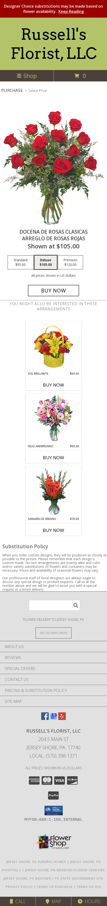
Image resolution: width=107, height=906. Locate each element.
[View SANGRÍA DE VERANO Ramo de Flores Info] (53, 492)
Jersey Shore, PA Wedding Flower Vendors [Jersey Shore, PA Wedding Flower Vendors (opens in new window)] (65, 870)
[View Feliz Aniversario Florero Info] (53, 419)
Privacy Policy (19, 887)
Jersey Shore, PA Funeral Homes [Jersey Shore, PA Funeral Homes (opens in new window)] (36, 862)
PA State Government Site (79, 878)
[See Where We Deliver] (53, 632)
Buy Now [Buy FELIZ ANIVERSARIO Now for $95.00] (53, 457)
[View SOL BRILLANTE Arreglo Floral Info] (53, 346)
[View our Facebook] (45, 718)
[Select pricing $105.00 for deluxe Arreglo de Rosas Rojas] (46, 262)
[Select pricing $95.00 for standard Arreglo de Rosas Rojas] (20, 262)
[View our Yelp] (62, 718)
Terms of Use (89, 887)
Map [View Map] (53, 901)
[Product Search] (54, 605)
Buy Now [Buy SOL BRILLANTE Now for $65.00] (53, 385)
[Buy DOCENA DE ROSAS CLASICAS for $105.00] (53, 290)
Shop (27, 76)
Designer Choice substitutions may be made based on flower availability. (53, 9)
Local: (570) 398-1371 (53, 756)
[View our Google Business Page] (53, 718)
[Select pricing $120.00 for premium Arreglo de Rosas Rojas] (70, 262)
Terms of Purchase (55, 887)
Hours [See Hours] (89, 901)
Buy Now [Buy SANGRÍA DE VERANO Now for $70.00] (53, 530)
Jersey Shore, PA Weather (27, 878)
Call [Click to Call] (18, 901)
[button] (54, 810)
